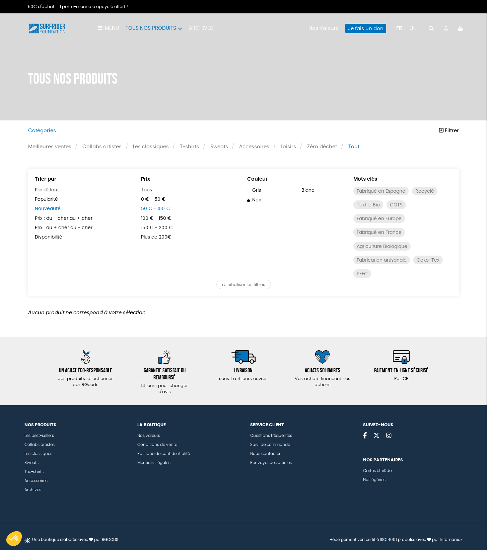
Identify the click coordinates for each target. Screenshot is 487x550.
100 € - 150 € (156, 218)
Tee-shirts (34, 472)
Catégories (42, 130)
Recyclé (424, 191)
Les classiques (151, 146)
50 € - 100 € (155, 208)
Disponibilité (48, 237)
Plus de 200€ (156, 237)
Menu (112, 28)
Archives (201, 28)
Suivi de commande (270, 445)
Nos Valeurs (323, 28)
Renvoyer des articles (271, 463)
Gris (254, 190)
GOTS (396, 205)
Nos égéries (374, 480)
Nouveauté (48, 208)
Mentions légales (153, 463)
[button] (14, 539)
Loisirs (288, 146)
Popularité (46, 199)
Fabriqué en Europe (379, 218)
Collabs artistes (102, 146)
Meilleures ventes (49, 146)
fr (399, 28)
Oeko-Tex (428, 260)
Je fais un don (366, 28)
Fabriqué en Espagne (381, 191)
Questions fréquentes (271, 436)
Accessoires (254, 146)
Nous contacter (265, 454)
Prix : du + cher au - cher (63, 227)
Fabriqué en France (379, 232)
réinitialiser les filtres (244, 284)
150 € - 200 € (156, 227)
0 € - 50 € (153, 199)
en (412, 28)
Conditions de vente (157, 445)
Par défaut (47, 190)
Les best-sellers (39, 436)
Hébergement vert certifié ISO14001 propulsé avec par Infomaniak (396, 540)
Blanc (306, 190)
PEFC (362, 274)
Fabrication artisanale (382, 260)
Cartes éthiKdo (377, 471)
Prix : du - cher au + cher (63, 218)
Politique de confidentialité (163, 454)
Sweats (219, 146)
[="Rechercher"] (431, 28)
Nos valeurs (148, 436)
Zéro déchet (322, 146)
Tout (353, 146)
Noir (254, 200)
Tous (146, 190)
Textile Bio (368, 205)
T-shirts (189, 146)
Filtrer (449, 130)
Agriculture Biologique (382, 246)
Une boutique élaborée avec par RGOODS (75, 540)
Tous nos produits (151, 28)
